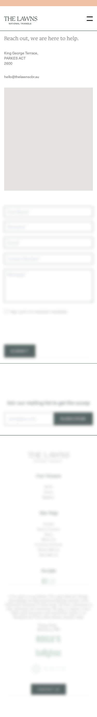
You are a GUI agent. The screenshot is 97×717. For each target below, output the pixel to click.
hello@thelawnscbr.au (21, 76)
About (48, 546)
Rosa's (48, 504)
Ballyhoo (48, 509)
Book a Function (48, 541)
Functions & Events (48, 556)
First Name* (19, 223)
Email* (14, 254)
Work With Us (48, 566)
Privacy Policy (47, 637)
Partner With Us (48, 561)
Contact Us (48, 701)
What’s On (48, 551)
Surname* (17, 238)
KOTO (48, 498)
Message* (16, 286)
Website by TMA (48, 641)
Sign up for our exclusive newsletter (39, 323)
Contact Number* (24, 270)
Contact (48, 536)
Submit (20, 362)
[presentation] (43, 341)
